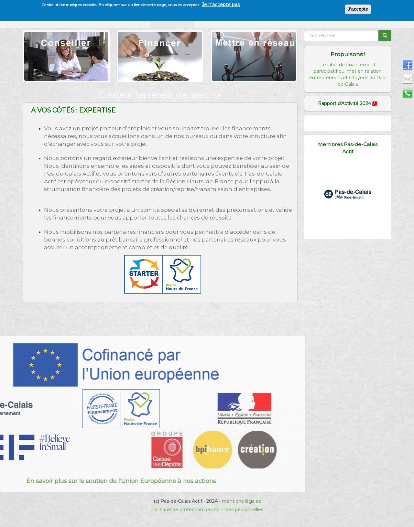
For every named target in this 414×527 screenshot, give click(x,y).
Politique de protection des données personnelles (207, 509)
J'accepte (358, 8)
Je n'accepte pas (221, 4)
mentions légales (241, 501)
